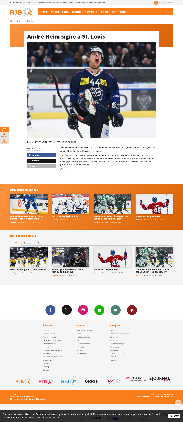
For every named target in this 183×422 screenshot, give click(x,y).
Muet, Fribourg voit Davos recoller (28, 269)
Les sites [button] (14, 2)
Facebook (50, 310)
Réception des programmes (120, 334)
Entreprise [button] (25, 2)
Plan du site (40, 399)
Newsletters (99, 310)
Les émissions (48, 330)
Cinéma (79, 334)
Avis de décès (81, 353)
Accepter (174, 416)
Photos (65, 11)
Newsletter (114, 360)
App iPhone (116, 310)
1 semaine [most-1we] (28, 243)
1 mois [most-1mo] (40, 243)
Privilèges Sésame (81, 2)
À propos (113, 330)
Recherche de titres (50, 337)
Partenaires (114, 347)
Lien (32, 166)
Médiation (114, 350)
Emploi (42, 2)
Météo (78, 340)
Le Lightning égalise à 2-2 (65, 216)
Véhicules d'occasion (97, 2)
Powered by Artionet (142, 396)
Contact (113, 357)
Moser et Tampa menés (148, 216)
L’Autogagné (47, 360)
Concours (46, 370)
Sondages (46, 367)
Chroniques (91, 11)
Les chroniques (49, 334)
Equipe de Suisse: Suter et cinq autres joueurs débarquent (26, 217)
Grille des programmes (52, 340)
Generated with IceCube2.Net (162, 396)
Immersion (47, 347)
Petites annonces (83, 344)
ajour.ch (43, 11)
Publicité (113, 340)
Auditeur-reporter (163, 3)
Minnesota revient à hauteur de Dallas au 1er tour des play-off (111, 217)
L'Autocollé (47, 363)
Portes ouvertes (119, 11)
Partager (34, 155)
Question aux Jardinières (52, 357)
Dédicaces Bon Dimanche (53, 350)
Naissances (50, 2)
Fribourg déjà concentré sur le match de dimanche (68, 270)
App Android (132, 310)
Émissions (77, 11)
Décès (58, 2)
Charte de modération (118, 353)
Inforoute (34, 2)
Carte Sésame (67, 2)
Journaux (54, 11)
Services (104, 11)
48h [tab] (15, 243)
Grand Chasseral (49, 344)
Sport (19, 21)
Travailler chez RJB (117, 344)
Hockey (31, 21)
